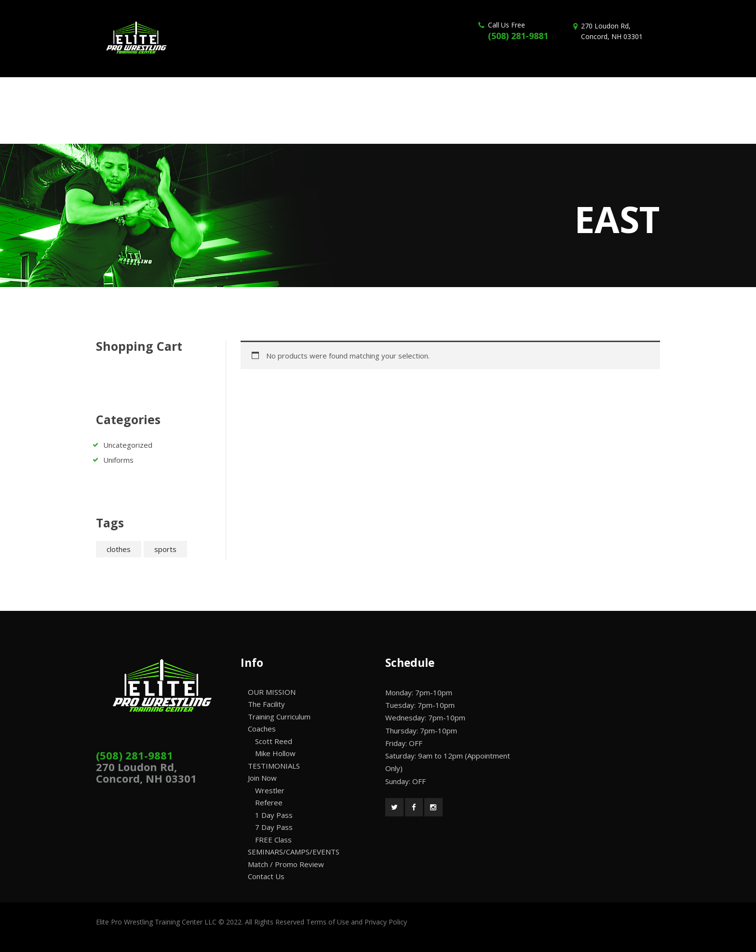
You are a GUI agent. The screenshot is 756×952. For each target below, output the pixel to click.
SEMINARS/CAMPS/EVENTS (293, 851)
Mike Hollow (275, 753)
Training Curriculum (279, 716)
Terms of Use (327, 921)
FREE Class (273, 839)
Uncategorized (127, 445)
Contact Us (266, 876)
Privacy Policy (385, 921)
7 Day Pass (274, 827)
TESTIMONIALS (274, 766)
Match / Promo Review (286, 864)
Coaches (262, 728)
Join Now (262, 778)
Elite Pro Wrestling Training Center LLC (157, 921)
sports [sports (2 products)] (165, 549)
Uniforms (118, 460)
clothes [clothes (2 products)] (119, 549)
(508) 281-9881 (518, 35)
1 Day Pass (274, 815)
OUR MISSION (272, 692)
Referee (269, 802)
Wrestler (269, 790)
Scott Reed (273, 741)
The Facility (266, 704)
